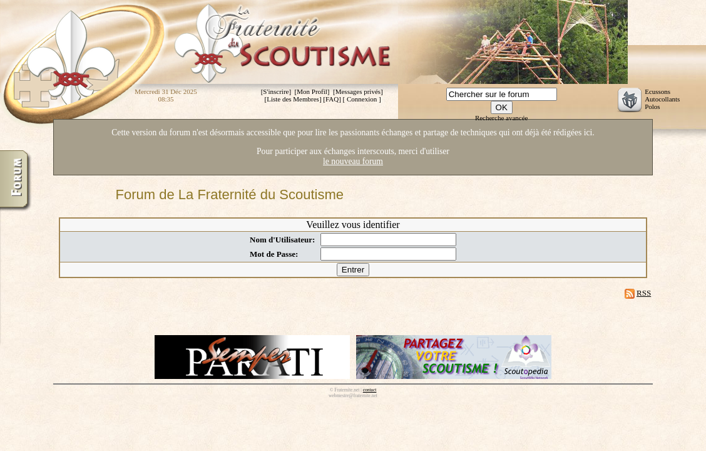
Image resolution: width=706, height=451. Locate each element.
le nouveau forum (353, 161)
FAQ (332, 99)
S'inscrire (276, 91)
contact (370, 390)
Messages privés (358, 91)
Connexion (362, 99)
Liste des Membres (293, 99)
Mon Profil (312, 91)
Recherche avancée (501, 118)
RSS (644, 293)
